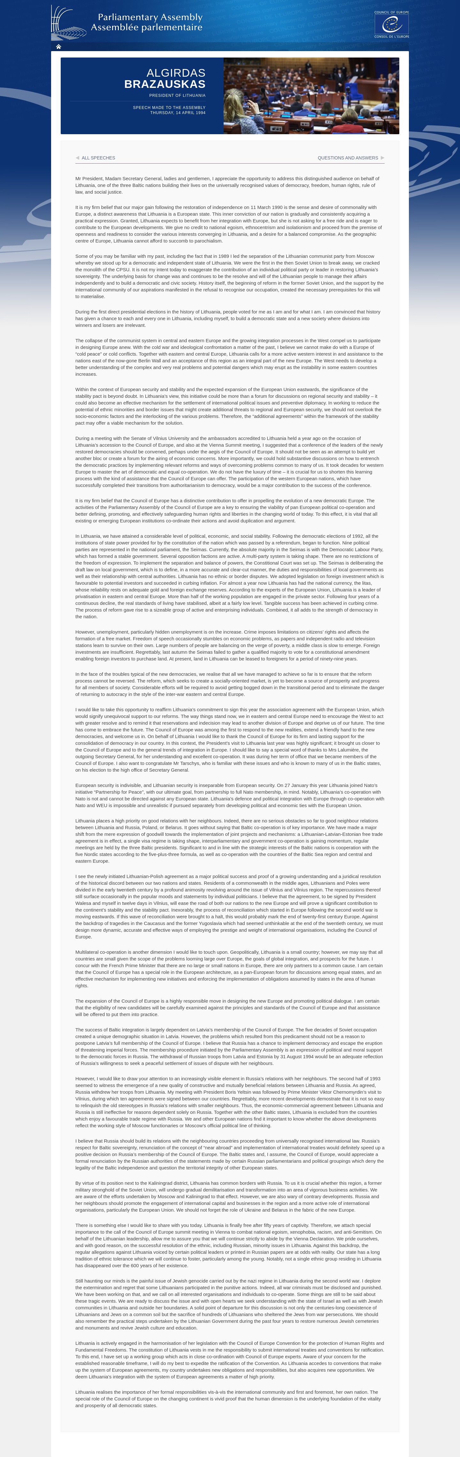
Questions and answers (348, 157)
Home (58, 46)
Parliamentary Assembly (128, 23)
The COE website (392, 24)
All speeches (98, 157)
